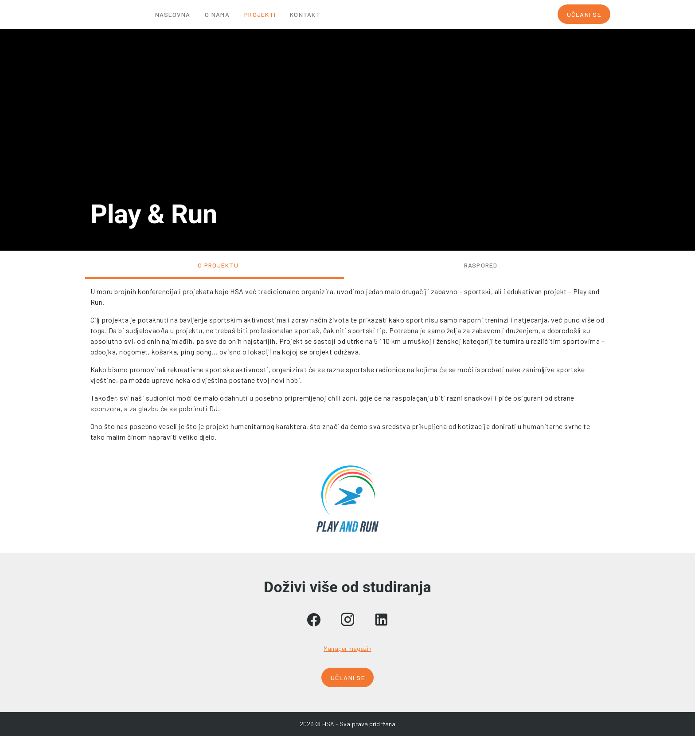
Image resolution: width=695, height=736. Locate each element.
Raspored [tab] (480, 265)
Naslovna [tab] (172, 14)
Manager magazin (347, 648)
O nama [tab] (217, 14)
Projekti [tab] (260, 14)
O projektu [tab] (218, 265)
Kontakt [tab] (305, 14)
